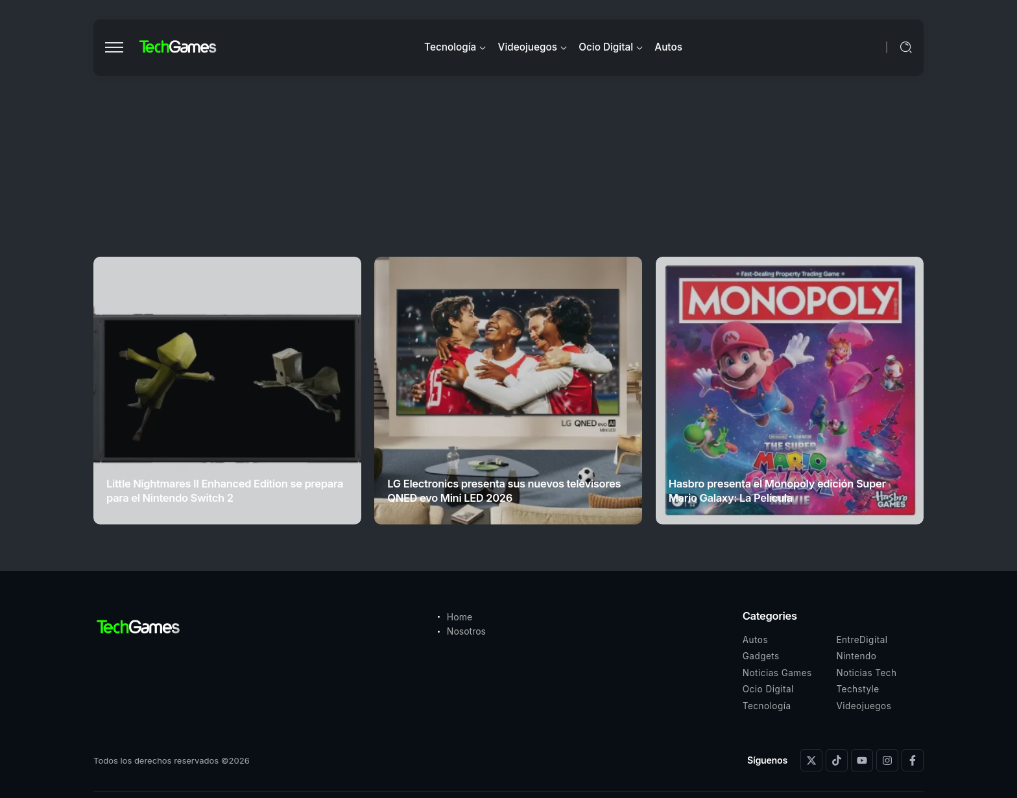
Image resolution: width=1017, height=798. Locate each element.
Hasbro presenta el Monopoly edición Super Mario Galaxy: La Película (777, 490)
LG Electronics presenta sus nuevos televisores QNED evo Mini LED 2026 (504, 490)
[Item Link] (227, 390)
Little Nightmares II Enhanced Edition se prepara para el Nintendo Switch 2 (224, 490)
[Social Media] (811, 760)
